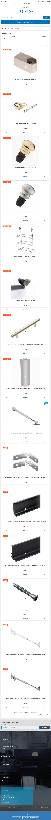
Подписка (44, 727)
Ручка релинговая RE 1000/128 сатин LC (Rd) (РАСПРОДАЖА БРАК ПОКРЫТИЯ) (25, 344)
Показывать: (44, 36)
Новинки (4, 762)
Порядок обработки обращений (9, 743)
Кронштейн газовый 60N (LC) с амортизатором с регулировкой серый (25, 698)
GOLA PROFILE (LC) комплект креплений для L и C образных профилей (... (25, 477)
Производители (9, 28)
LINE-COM (16, 28)
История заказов (6, 779)
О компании (5, 739)
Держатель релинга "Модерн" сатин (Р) (26, 79)
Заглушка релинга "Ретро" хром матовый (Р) (25, 212)
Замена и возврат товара (8, 744)
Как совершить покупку (7, 746)
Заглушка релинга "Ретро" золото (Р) (25, 167)
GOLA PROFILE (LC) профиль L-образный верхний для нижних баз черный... (25, 565)
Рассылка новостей (6, 782)
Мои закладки (5, 780)
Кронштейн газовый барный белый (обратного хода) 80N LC (25, 433)
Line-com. (6, 795)
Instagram (6, 802)
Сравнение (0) (44, 45)
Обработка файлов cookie (30, 817)
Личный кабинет (6, 777)
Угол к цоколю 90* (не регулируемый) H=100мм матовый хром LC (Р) (25, 388)
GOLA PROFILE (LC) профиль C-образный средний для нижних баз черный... (25, 521)
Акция (3, 761)
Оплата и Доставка (6, 748)
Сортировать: (12, 36)
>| (47, 714)
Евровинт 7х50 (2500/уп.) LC (25, 610)
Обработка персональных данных (10, 741)
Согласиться (16, 817)
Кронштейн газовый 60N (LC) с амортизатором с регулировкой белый (25, 654)
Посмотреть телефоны (44, 1)
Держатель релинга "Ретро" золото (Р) (25, 123)
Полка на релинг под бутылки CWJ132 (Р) (25, 256)
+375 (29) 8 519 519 (19, 724)
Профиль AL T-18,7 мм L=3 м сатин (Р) (25, 300)
